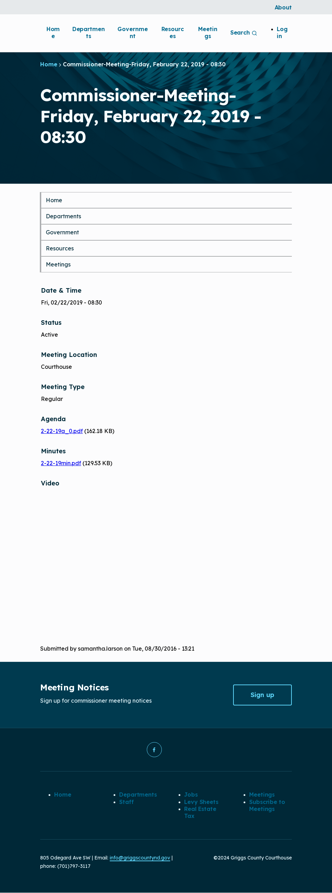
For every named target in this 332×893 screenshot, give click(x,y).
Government (132, 32)
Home (53, 32)
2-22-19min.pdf (61, 463)
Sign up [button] (262, 695)
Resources (172, 32)
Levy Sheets (201, 801)
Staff (126, 801)
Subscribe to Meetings (267, 805)
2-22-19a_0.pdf (62, 430)
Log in (282, 32)
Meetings (207, 32)
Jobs (191, 794)
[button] (154, 749)
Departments (88, 32)
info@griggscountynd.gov (140, 858)
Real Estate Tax (200, 813)
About (283, 7)
